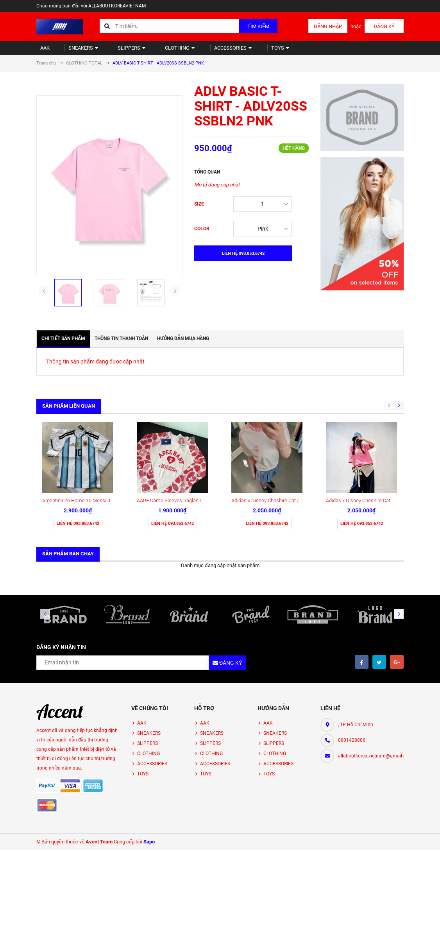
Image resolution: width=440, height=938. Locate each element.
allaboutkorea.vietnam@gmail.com (371, 691)
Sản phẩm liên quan (68, 412)
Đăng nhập (328, 26)
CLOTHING (160, 51)
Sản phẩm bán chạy (68, 489)
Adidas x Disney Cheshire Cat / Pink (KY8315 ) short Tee (292, 436)
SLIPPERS (117, 51)
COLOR (201, 235)
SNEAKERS (74, 51)
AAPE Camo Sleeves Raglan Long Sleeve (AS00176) (194, 436)
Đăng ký (384, 26)
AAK (41, 51)
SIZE (199, 210)
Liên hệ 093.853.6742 (78, 459)
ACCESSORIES (207, 51)
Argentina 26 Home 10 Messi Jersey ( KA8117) (93, 436)
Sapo (149, 777)
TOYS (249, 51)
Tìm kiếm (258, 26)
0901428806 (351, 675)
